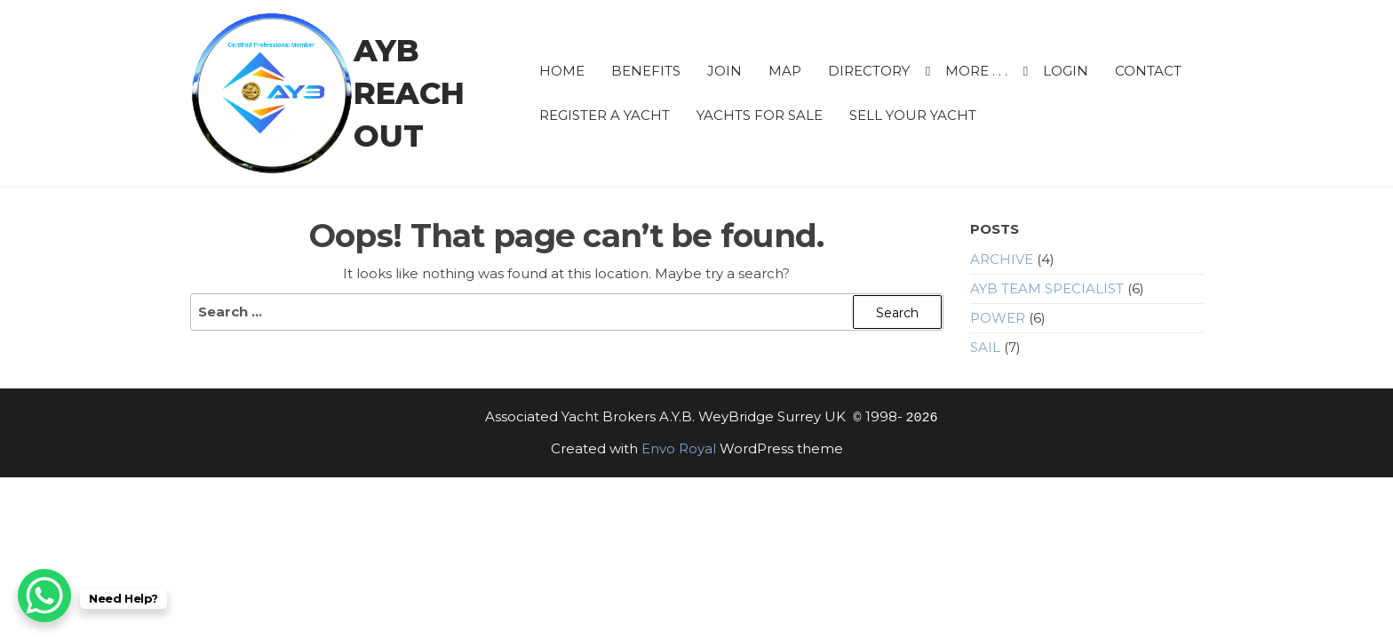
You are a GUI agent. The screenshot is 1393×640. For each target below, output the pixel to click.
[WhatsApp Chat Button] (44, 595)
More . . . (976, 70)
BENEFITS (646, 70)
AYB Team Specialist (1047, 288)
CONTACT (1148, 70)
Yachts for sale (759, 115)
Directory (869, 70)
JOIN (724, 70)
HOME (562, 70)
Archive (1001, 259)
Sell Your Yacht (912, 115)
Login (1065, 70)
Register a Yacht (604, 115)
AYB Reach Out (409, 93)
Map (784, 70)
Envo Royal (678, 448)
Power (997, 317)
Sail (985, 347)
